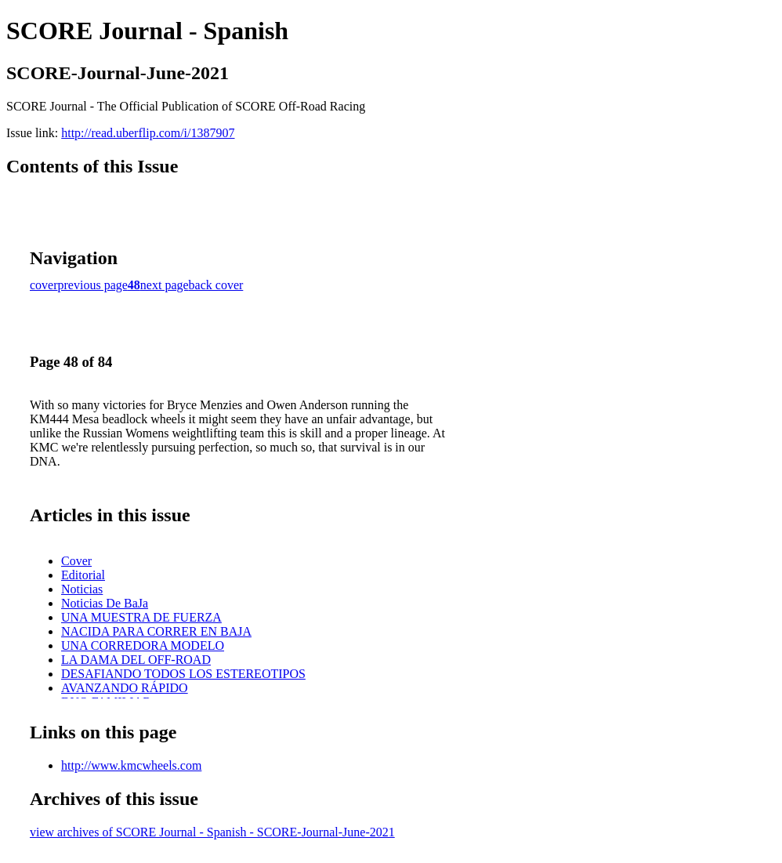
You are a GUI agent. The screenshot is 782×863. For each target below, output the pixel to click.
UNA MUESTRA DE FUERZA (141, 617)
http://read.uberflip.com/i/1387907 (147, 133)
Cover (76, 560)
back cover (216, 285)
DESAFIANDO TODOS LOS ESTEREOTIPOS (183, 673)
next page (164, 285)
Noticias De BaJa (104, 603)
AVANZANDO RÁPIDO (124, 687)
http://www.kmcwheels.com (131, 765)
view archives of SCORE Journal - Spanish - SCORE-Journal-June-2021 (212, 832)
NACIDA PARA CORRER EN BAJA (156, 631)
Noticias (82, 589)
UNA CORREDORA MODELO (142, 645)
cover (44, 285)
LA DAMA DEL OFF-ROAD (136, 659)
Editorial (83, 575)
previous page (93, 285)
